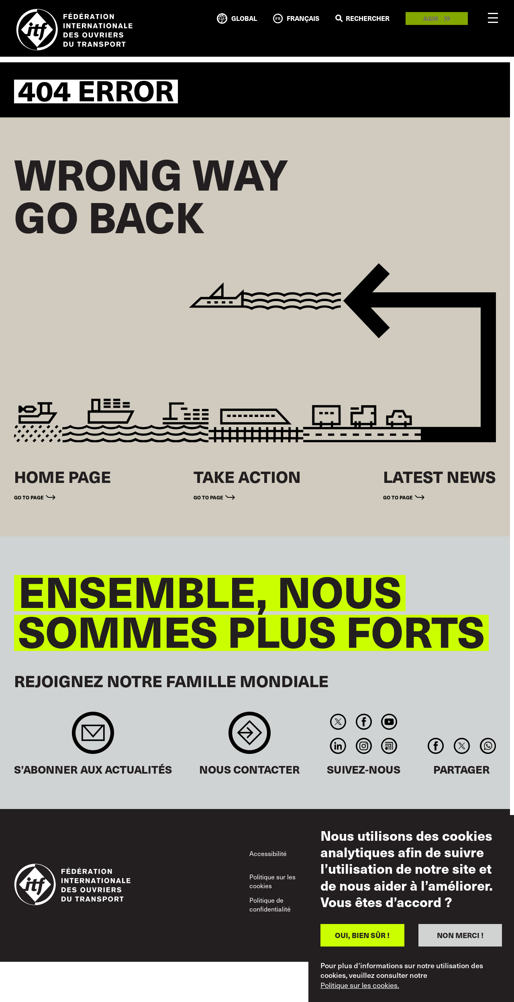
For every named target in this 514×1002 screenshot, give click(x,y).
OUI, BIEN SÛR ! (362, 935)
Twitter (338, 722)
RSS (389, 746)
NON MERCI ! (460, 935)
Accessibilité (268, 853)
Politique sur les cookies (272, 881)
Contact (249, 737)
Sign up (93, 737)
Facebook (363, 722)
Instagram (363, 746)
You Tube (389, 722)
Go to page (29, 497)
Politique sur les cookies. (359, 985)
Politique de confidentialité (270, 904)
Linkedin (338, 746)
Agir (430, 18)
